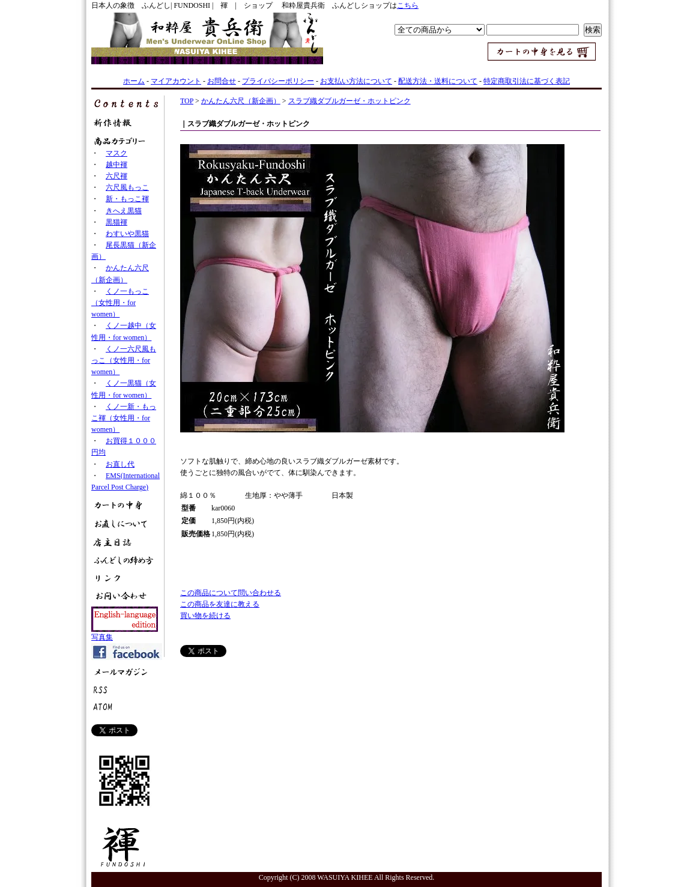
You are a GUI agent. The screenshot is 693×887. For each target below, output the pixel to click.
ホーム (134, 81)
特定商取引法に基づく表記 (526, 81)
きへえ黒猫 (124, 211)
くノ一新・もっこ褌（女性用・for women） (123, 418)
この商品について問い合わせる (230, 593)
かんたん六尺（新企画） (240, 101)
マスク (116, 153)
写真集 (102, 637)
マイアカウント (176, 81)
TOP (186, 101)
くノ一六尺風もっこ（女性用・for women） (123, 360)
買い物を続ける (205, 615)
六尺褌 (116, 176)
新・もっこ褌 (127, 199)
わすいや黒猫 (127, 233)
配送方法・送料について (437, 81)
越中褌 (116, 164)
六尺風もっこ (127, 187)
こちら (408, 5)
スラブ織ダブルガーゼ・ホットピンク (349, 101)
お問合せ (221, 81)
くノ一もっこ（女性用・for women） (120, 302)
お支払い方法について (356, 81)
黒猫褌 (116, 222)
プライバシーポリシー (278, 81)
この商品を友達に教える (219, 604)
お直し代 (120, 464)
